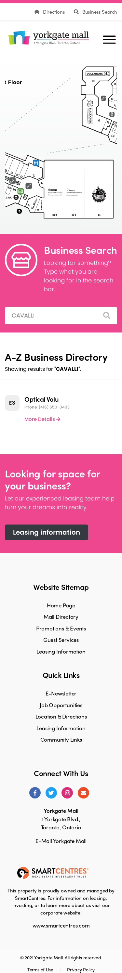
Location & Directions (61, 716)
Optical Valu (41, 399)
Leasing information (46, 532)
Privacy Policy (81, 969)
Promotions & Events (61, 628)
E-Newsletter (61, 693)
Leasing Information (60, 651)
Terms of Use (40, 969)
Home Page (61, 605)
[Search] (106, 315)
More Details (42, 419)
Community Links (61, 739)
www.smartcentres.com (61, 925)
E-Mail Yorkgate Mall (61, 841)
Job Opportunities (61, 705)
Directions (50, 11)
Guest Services (61, 639)
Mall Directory (61, 616)
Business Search (95, 11)
